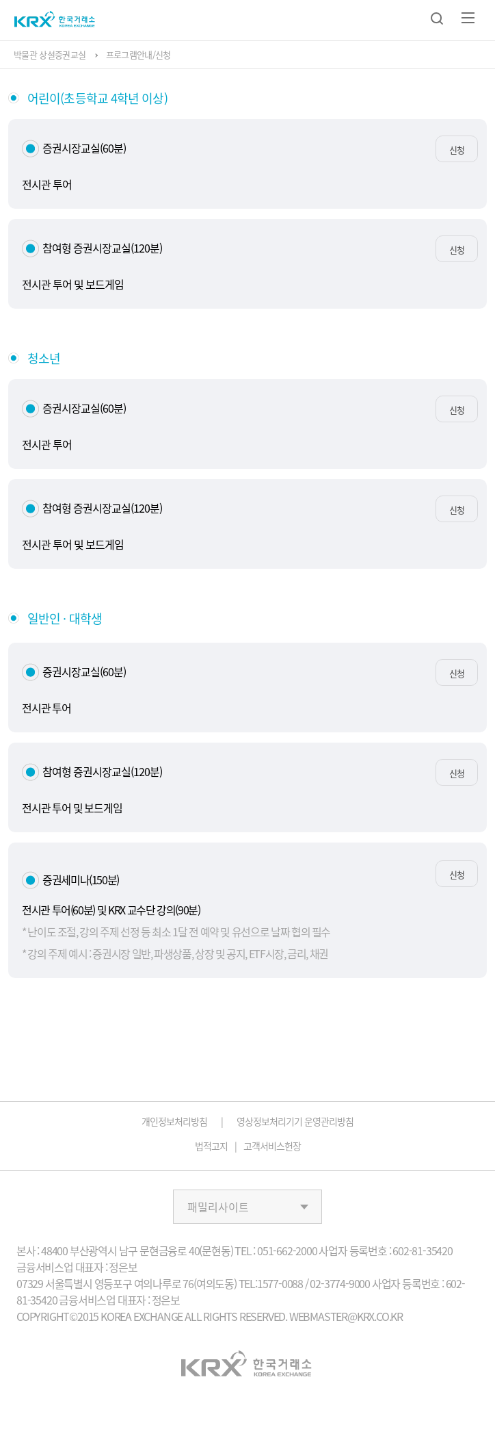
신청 (456, 149)
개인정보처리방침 (174, 1121)
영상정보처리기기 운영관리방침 (295, 1121)
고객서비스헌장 (272, 1146)
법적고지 (211, 1146)
